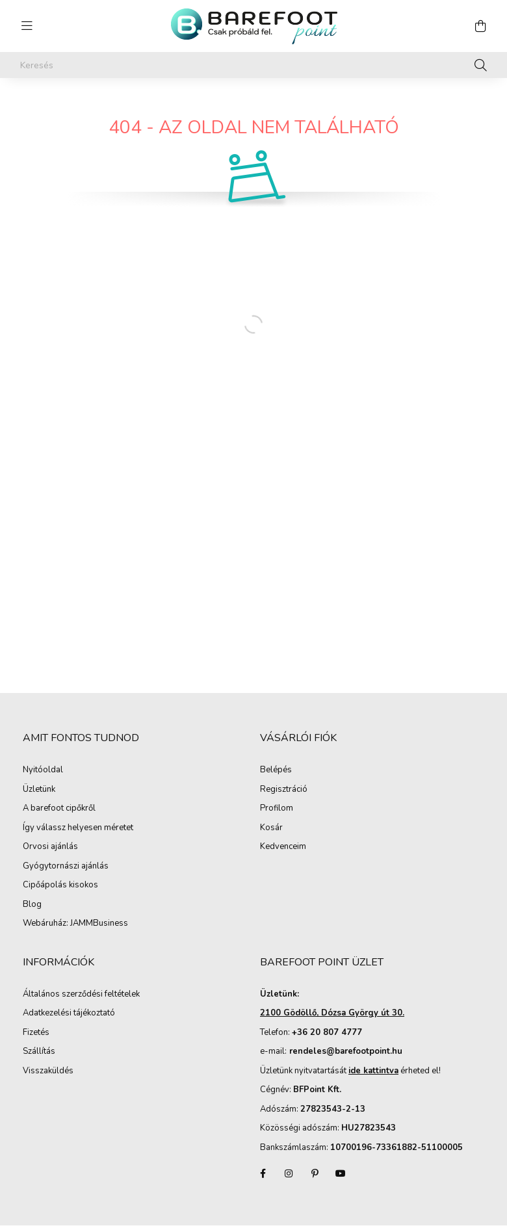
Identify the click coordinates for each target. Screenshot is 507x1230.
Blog (32, 905)
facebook (263, 1173)
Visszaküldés (48, 1071)
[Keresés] (253, 65)
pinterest (315, 1173)
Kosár (271, 828)
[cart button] (480, 26)
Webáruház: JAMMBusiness (75, 924)
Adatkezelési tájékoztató (69, 1013)
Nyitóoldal (43, 770)
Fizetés (36, 1033)
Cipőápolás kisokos (60, 885)
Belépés (276, 770)
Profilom (276, 809)
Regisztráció (283, 790)
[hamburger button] (27, 26)
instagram (289, 1173)
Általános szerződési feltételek (81, 994)
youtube (341, 1173)
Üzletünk (39, 790)
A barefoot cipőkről (59, 809)
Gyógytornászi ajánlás (66, 866)
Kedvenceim (283, 847)
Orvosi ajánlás (50, 847)
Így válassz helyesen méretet (78, 828)
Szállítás (39, 1052)
